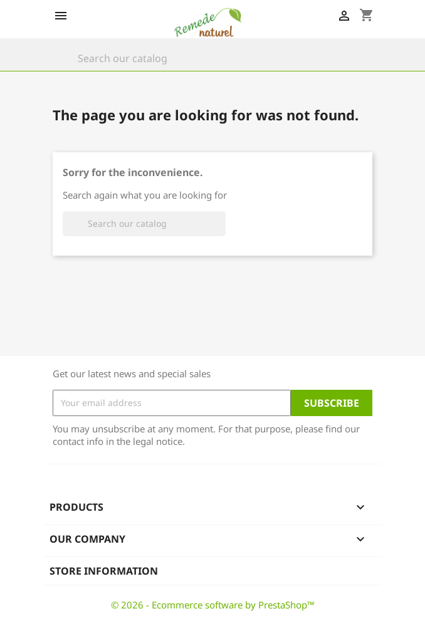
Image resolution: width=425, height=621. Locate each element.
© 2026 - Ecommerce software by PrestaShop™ (213, 604)
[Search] (212, 58)
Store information (104, 571)
